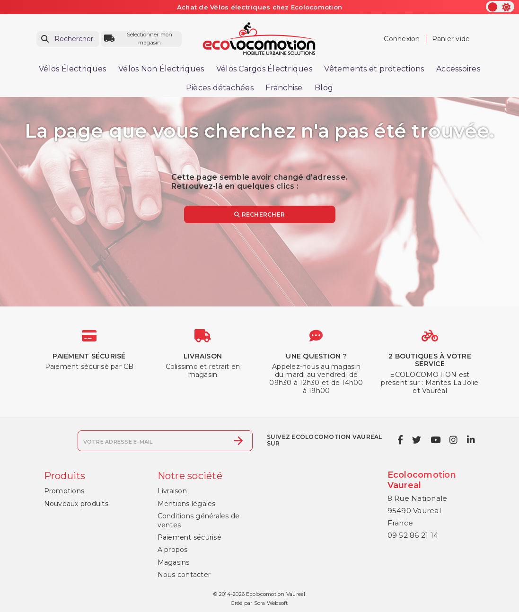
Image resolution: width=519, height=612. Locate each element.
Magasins (174, 562)
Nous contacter (184, 574)
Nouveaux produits (76, 503)
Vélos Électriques (72, 68)
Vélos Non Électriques (161, 68)
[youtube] (435, 440)
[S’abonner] (238, 440)
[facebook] (400, 440)
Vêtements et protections (374, 68)
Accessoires (458, 68)
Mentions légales (187, 503)
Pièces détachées (220, 87)
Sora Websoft (271, 603)
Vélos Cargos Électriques (264, 68)
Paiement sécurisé (189, 537)
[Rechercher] (67, 39)
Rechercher (259, 214)
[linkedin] (470, 440)
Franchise (283, 87)
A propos (173, 549)
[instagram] (453, 440)
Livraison (172, 491)
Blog (324, 87)
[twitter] (417, 440)
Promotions (64, 491)
